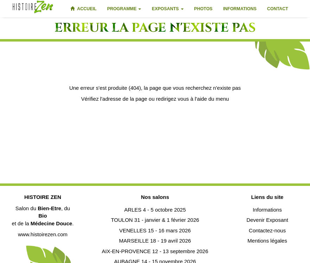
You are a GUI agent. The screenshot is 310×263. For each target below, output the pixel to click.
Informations (240, 8)
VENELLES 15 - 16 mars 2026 (155, 230)
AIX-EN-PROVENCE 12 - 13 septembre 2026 (155, 251)
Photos (203, 8)
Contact (277, 8)
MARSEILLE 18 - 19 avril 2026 (155, 241)
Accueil (83, 8)
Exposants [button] (167, 8)
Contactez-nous (267, 230)
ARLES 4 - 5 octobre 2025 (155, 210)
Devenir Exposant (267, 220)
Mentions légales (267, 241)
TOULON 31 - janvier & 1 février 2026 (155, 220)
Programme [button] (124, 8)
